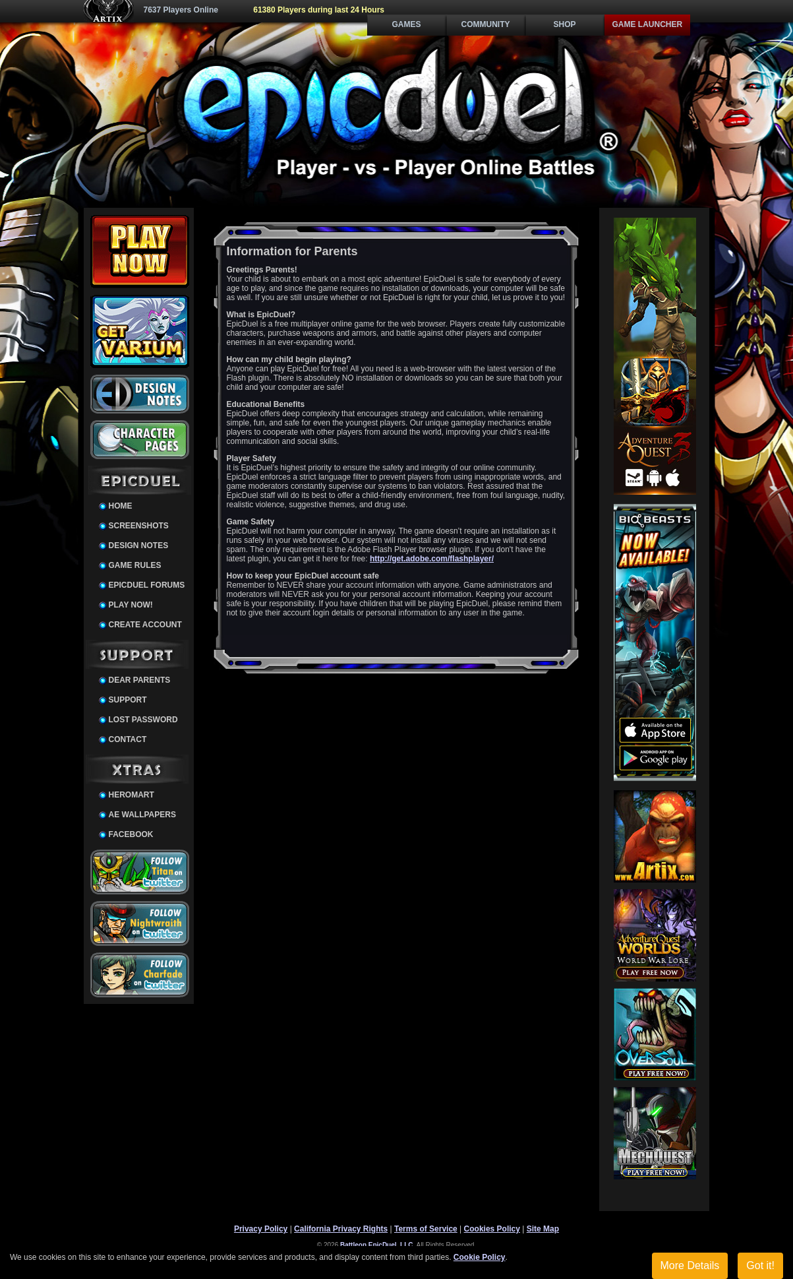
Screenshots (139, 525)
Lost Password (143, 719)
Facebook (131, 834)
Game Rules (135, 565)
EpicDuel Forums (147, 585)
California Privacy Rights (341, 1228)
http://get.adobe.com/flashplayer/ (432, 558)
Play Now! (131, 604)
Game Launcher (647, 24)
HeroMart (131, 794)
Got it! (760, 1265)
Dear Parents (140, 680)
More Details (690, 1265)
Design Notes (139, 545)
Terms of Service (425, 1228)
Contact (128, 739)
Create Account (145, 624)
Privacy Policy (260, 1228)
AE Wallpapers (142, 814)
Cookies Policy (492, 1228)
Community (485, 24)
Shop (564, 24)
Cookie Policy (480, 1257)
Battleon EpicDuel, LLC (376, 1245)
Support (128, 699)
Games (406, 24)
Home (120, 506)
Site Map (543, 1228)
